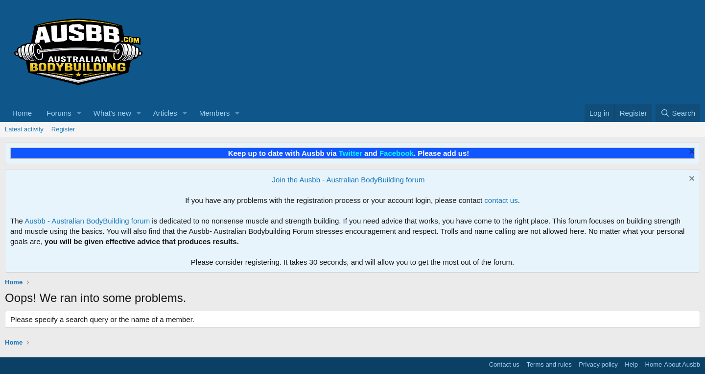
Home (22, 113)
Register (63, 129)
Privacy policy (598, 364)
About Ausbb (682, 364)
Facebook (396, 153)
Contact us (504, 364)
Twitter (350, 153)
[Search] (678, 113)
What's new (112, 113)
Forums (59, 113)
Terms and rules (548, 364)
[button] (79, 113)
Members (214, 113)
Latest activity (24, 129)
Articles (165, 113)
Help (631, 364)
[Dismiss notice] (690, 153)
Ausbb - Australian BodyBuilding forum (87, 221)
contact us (500, 200)
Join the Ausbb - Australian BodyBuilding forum (348, 179)
